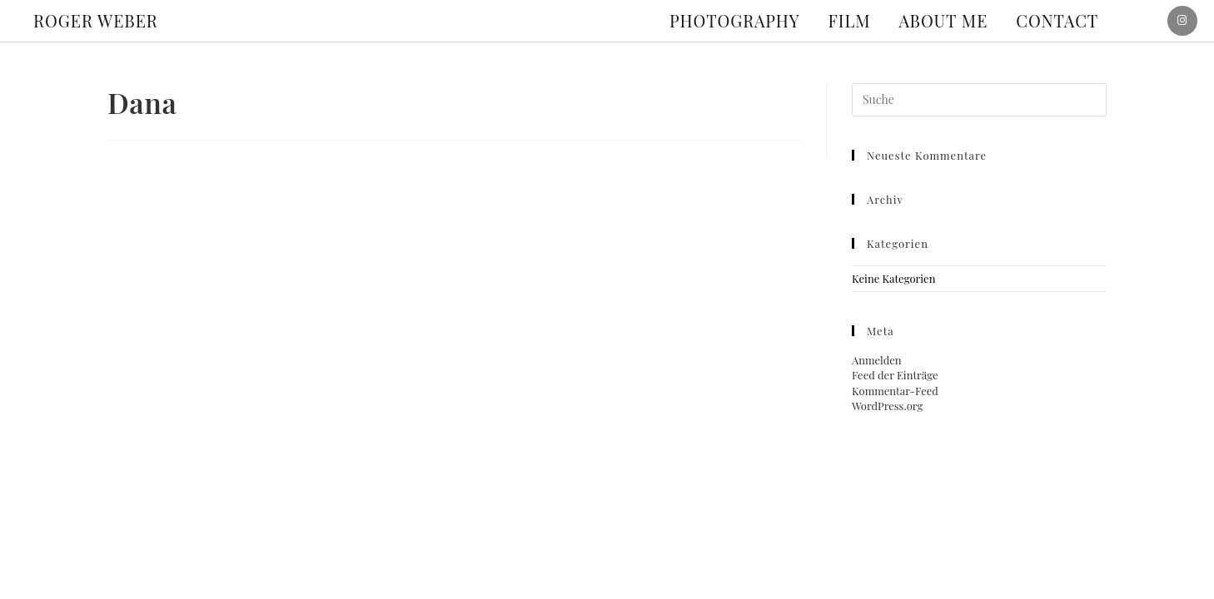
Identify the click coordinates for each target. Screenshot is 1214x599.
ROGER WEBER (95, 20)
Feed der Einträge (895, 375)
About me (943, 20)
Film (849, 20)
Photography (734, 20)
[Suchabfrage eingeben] (979, 99)
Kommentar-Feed (895, 391)
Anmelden (877, 360)
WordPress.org (887, 406)
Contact (1057, 20)
